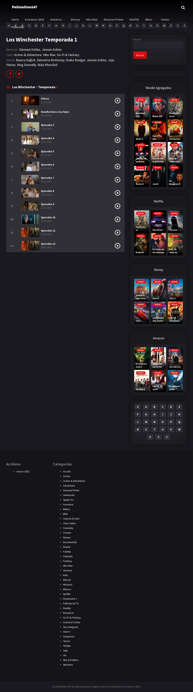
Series (172, 20)
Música (67, 589)
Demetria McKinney (50, 60)
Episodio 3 (47, 125)
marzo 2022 (23, 471)
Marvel (67, 580)
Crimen (67, 532)
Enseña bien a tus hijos (55, 111)
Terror (66, 641)
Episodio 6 (47, 164)
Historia (67, 570)
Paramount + (70, 598)
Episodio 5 (47, 151)
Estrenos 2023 (37, 20)
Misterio (67, 584)
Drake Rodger (75, 60)
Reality (67, 608)
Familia (67, 551)
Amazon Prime (119, 20)
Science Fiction (71, 622)
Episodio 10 (48, 217)
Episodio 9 (47, 204)
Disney (79, 20)
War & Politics (71, 660)
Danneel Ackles (29, 49)
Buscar (137, 39)
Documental (70, 542)
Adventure (69, 485)
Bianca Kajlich (25, 60)
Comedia (68, 528)
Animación (69, 495)
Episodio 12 (48, 243)
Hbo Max (97, 20)
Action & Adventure (27, 55)
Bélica (66, 509)
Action (66, 476)
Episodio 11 (48, 230)
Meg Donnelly (26, 65)
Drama (66, 547)
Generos (59, 20)
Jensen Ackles (52, 49)
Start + (67, 631)
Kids (65, 575)
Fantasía (68, 556)
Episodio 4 (47, 138)
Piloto (45, 98)
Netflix (141, 20)
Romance (68, 613)
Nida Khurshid (47, 65)
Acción (67, 471)
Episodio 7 (47, 177)
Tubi (65, 650)
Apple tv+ (68, 499)
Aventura (68, 504)
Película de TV (71, 603)
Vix (64, 655)
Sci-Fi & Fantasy (68, 55)
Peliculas (19, 28)
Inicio (17, 20)
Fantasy (67, 561)
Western (68, 664)
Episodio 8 (47, 191)
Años (155, 20)
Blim (65, 514)
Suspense (68, 636)
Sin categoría (70, 627)
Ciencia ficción (71, 518)
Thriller (67, 646)
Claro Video (69, 523)
